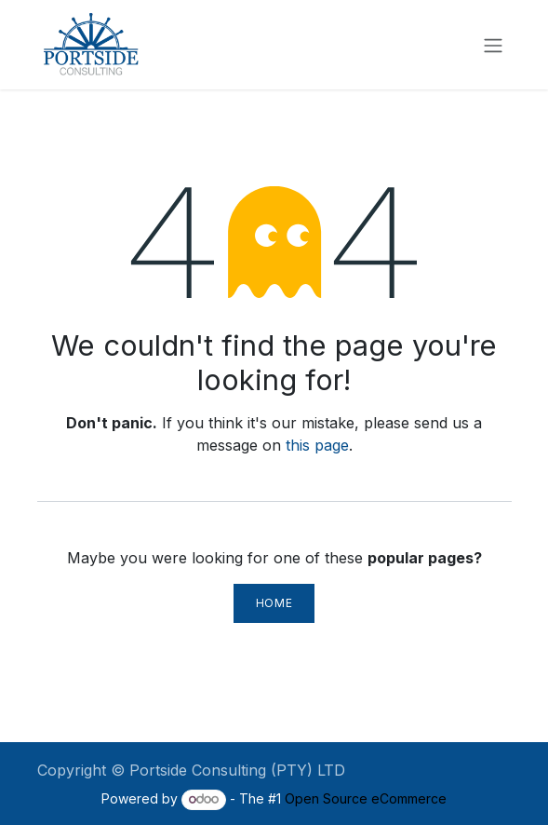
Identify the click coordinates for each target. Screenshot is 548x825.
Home (274, 603)
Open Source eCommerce (366, 798)
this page (317, 445)
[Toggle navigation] (493, 44)
